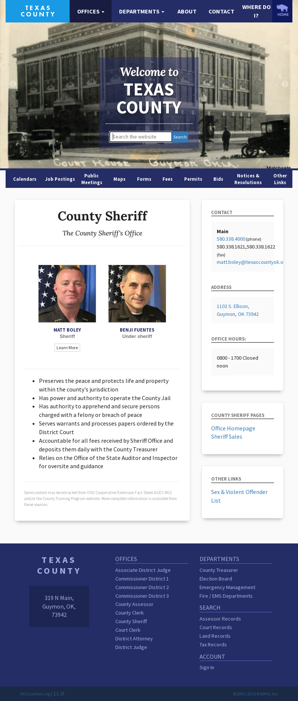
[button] (91, 11)
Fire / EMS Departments (226, 595)
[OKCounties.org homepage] (282, 10)
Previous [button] (13, 84)
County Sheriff (131, 621)
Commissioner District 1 (142, 578)
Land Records (215, 636)
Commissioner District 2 (142, 587)
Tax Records (213, 644)
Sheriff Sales (226, 436)
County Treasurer (219, 570)
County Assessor (134, 604)
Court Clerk (127, 630)
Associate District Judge (143, 570)
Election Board (216, 578)
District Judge (131, 647)
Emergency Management (227, 587)
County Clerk (129, 612)
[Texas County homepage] (38, 10)
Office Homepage (233, 428)
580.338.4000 (231, 238)
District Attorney (134, 638)
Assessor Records (220, 618)
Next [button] (285, 84)
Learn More (67, 347)
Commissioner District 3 (142, 595)
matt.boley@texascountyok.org (252, 262)
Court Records (216, 627)
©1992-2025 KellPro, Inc (255, 694)
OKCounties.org (35, 694)
